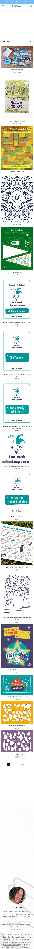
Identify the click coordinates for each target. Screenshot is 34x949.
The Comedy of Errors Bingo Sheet (17, 567)
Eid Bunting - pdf (17, 272)
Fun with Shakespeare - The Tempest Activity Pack (17, 375)
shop (21, 929)
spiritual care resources (11, 945)
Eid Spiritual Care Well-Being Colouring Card (17, 222)
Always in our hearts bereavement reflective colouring (17, 618)
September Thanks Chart (17, 726)
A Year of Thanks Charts (17, 754)
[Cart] (32, 6)
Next (23, 765)
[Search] (29, 6)
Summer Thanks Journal (17, 121)
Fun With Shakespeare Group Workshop (17, 466)
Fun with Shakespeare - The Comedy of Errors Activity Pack (17, 427)
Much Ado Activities (17, 517)
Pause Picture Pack (17, 69)
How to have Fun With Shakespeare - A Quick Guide (17, 323)
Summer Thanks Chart (17, 172)
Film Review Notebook (17, 670)
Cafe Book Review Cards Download (17, 697)
